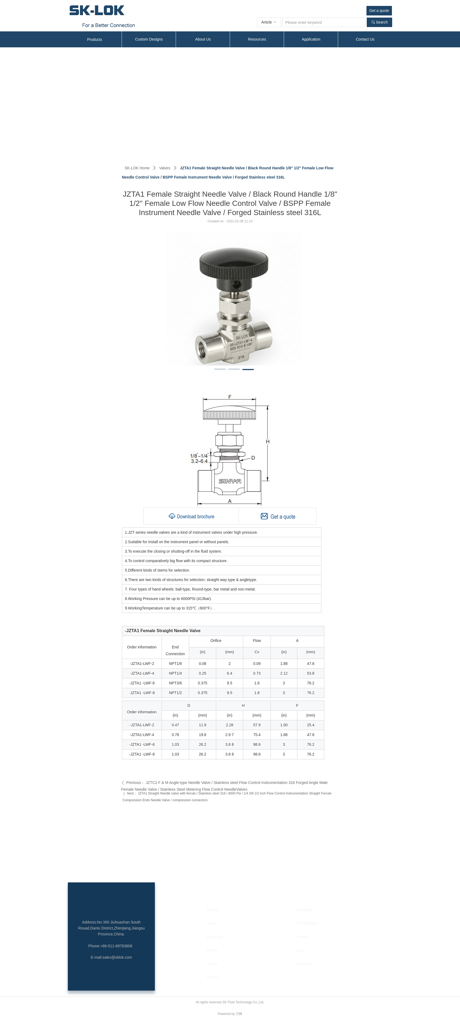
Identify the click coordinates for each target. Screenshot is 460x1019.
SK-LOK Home (137, 168)
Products (94, 39)
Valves (164, 168)
